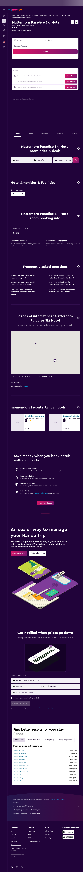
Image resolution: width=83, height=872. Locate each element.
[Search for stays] (3, 21)
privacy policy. (49, 708)
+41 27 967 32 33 (18, 33)
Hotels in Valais (53, 15)
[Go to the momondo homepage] (15, 9)
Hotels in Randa (65, 15)
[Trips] (3, 36)
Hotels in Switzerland (40, 15)
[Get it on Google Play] (68, 832)
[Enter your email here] (47, 692)
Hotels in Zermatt (20, 754)
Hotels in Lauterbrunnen (22, 766)
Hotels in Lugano (19, 778)
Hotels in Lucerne (20, 763)
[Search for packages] (3, 30)
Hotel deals (15, 15)
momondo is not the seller (46, 806)
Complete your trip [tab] (66, 740)
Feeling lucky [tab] (49, 740)
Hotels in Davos (19, 781)
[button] (3, 9)
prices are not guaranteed (57, 799)
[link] (45, 503)
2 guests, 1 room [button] (20, 46)
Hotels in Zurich (19, 750)
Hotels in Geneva (20, 760)
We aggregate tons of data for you (46, 810)
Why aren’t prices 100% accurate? (46, 813)
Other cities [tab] (19, 740)
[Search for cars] (3, 25)
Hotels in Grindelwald (21, 772)
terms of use (38, 708)
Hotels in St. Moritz (20, 769)
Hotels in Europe (26, 15)
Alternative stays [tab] (34, 740)
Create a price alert (41, 493)
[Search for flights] (3, 16)
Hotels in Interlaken (20, 757)
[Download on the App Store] (68, 837)
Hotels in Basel (19, 775)
